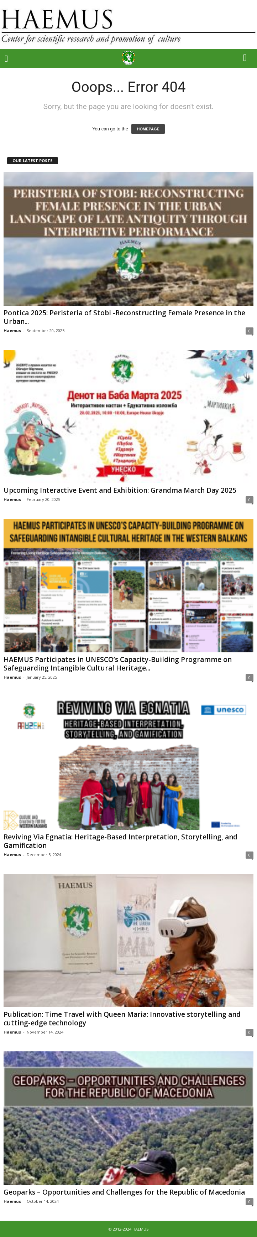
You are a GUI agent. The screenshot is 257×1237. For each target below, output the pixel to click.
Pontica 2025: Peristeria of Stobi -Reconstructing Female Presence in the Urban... (124, 317)
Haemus (12, 330)
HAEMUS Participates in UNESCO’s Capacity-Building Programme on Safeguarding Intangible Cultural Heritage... (118, 664)
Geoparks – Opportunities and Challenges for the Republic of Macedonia (124, 1192)
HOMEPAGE (148, 129)
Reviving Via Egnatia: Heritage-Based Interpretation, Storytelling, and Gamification (120, 841)
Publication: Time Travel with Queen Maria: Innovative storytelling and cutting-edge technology (122, 1019)
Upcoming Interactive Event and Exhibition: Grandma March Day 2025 (120, 490)
